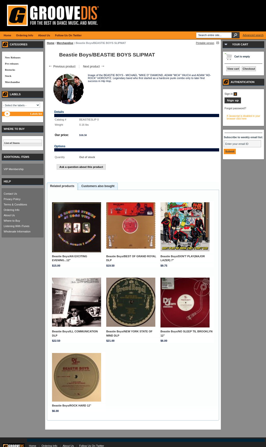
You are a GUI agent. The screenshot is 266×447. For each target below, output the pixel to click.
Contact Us (10, 193)
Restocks (10, 69)
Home (50, 42)
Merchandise (65, 42)
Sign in (231, 93)
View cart (233, 68)
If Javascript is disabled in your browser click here (243, 117)
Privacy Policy (12, 199)
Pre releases (11, 63)
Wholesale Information (17, 231)
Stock (8, 75)
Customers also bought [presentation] (97, 186)
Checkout (249, 68)
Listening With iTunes (16, 226)
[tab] (62, 186)
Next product (94, 66)
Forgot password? (235, 108)
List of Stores (12, 142)
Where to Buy (12, 220)
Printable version (205, 43)
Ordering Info (11, 209)
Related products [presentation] (62, 186)
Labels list (36, 113)
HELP (7, 181)
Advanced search (253, 35)
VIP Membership (14, 169)
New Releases (12, 57)
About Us (9, 215)
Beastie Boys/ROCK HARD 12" (71, 405)
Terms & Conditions (15, 204)
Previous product (61, 66)
